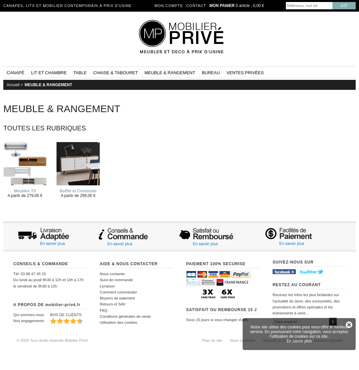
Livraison (107, 286)
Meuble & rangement (170, 72)
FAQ (103, 310)
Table (80, 72)
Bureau (211, 72)
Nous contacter (112, 274)
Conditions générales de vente (125, 316)
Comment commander (118, 292)
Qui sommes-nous (28, 315)
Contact (196, 6)
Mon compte (169, 6)
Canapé (15, 72)
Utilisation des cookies (118, 322)
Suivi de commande (116, 280)
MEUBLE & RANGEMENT (48, 85)
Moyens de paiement (117, 298)
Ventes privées (245, 72)
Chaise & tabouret (115, 72)
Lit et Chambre (48, 72)
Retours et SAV (113, 304)
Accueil (13, 85)
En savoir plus (299, 341)
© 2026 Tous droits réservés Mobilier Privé (52, 340)
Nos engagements (28, 321)
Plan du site (212, 340)
